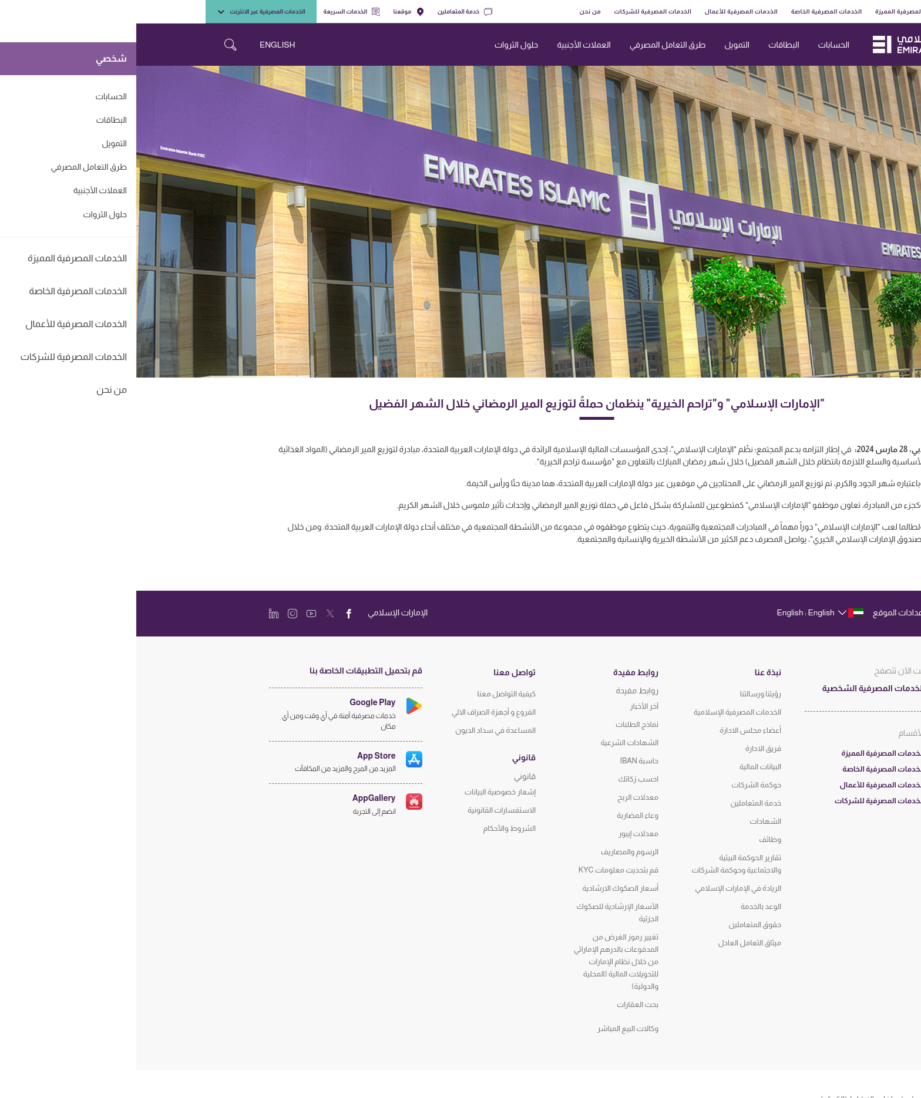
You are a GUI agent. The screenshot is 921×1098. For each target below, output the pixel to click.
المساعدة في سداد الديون (359, 730)
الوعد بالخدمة (624, 906)
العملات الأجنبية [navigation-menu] (447, 44)
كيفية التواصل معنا (370, 693)
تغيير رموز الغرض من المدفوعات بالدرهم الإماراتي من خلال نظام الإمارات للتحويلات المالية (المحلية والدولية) (480, 961)
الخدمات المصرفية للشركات (517, 11)
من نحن (454, 11)
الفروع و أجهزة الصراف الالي (357, 712)
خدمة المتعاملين (328, 12)
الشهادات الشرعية (493, 742)
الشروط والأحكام (373, 828)
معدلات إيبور (502, 833)
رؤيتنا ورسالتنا (624, 693)
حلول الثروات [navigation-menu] (380, 44)
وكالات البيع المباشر (491, 1028)
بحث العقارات (501, 1004)
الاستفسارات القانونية (365, 810)
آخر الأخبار (508, 706)
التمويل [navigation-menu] (600, 44)
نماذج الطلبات (500, 724)
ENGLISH (141, 44)
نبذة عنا (632, 672)
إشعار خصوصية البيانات (363, 791)
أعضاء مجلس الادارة (614, 730)
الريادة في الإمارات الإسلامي (602, 888)
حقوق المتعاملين (619, 924)
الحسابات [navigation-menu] (697, 44)
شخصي (834, 11)
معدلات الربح (501, 797)
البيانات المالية (624, 766)
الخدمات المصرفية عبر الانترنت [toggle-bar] (124, 12)
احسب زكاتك (502, 778)
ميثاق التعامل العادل (613, 942)
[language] (682, 612)
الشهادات (629, 821)
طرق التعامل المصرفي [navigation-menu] (531, 44)
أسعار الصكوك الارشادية (484, 888)
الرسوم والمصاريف (493, 851)
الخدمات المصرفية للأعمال (605, 11)
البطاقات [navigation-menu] (647, 44)
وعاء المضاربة (501, 815)
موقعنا (272, 12)
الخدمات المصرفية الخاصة (690, 11)
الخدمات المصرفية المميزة (775, 11)
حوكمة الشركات (620, 784)
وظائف (634, 839)
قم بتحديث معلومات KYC (482, 869)
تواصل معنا (378, 672)
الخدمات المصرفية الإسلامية (601, 712)
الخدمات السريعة (215, 12)
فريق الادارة (627, 748)
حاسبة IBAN (502, 760)
